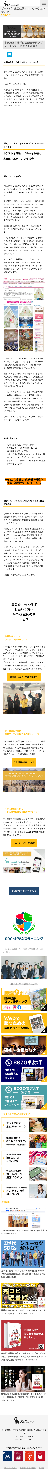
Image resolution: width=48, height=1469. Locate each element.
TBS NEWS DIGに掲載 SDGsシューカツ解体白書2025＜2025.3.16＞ (24, 1232)
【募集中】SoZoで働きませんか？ (24, 984)
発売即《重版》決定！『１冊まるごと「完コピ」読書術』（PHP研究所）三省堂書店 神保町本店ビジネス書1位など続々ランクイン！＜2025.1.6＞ (23, 1356)
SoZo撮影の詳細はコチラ (24, 762)
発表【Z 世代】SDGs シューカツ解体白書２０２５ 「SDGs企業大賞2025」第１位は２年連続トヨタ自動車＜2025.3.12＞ (24, 1274)
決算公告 (41, 1468)
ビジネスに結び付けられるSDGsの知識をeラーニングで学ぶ (23, 950)
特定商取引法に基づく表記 (28, 1468)
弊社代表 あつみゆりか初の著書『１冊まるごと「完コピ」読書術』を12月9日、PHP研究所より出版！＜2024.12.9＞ (23, 1397)
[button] (44, 3)
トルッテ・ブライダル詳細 (24, 843)
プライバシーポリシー (10, 1468)
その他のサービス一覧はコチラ (24, 891)
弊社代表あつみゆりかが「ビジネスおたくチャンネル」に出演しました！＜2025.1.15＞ (23, 1312)
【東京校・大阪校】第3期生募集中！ (24, 677)
